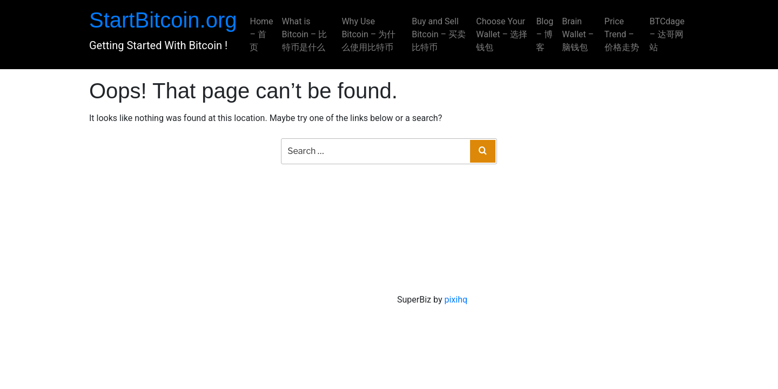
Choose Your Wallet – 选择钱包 (501, 34)
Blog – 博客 (544, 34)
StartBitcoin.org (163, 20)
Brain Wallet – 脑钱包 (578, 34)
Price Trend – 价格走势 (622, 34)
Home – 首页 (261, 34)
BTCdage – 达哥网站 (667, 34)
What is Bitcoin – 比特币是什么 (304, 34)
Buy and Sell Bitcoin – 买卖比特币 (439, 34)
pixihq (455, 299)
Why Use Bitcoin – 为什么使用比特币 (368, 34)
